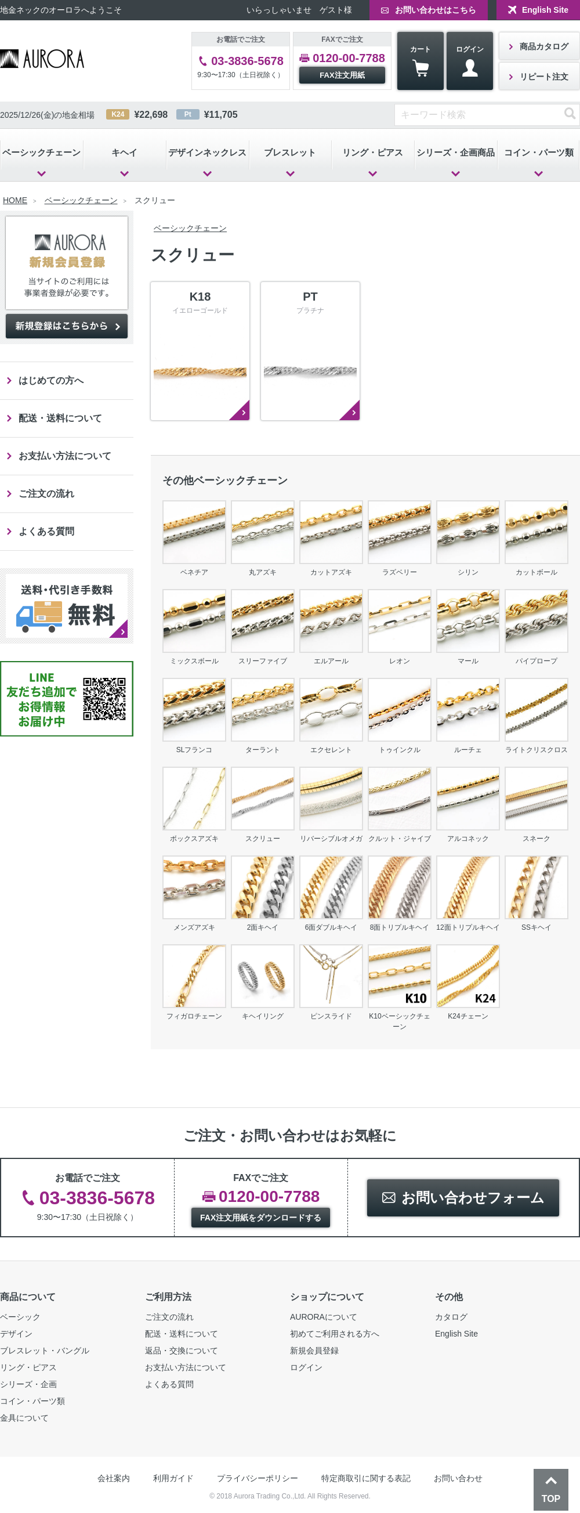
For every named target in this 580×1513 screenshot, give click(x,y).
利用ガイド (173, 1478)
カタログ (451, 1316)
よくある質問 (46, 531)
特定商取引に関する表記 (366, 1478)
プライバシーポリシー (257, 1478)
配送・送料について (60, 418)
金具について (24, 1417)
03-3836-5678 (247, 61)
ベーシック (20, 1316)
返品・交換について (181, 1350)
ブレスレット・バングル (44, 1350)
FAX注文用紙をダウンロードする (260, 1217)
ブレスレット (290, 152)
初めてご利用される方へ (334, 1333)
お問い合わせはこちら (435, 10)
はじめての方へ (51, 380)
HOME (15, 200)
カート (420, 61)
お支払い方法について (65, 456)
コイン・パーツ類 (32, 1401)
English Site (545, 10)
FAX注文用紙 (342, 75)
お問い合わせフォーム (473, 1197)
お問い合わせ (458, 1478)
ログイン (470, 61)
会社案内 (113, 1478)
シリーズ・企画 (28, 1384)
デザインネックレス (207, 152)
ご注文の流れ (46, 494)
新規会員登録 (314, 1350)
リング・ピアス (372, 152)
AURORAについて (323, 1316)
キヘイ (124, 152)
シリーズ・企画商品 (455, 152)
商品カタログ (544, 46)
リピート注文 (544, 76)
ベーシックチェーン (41, 152)
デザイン (16, 1333)
